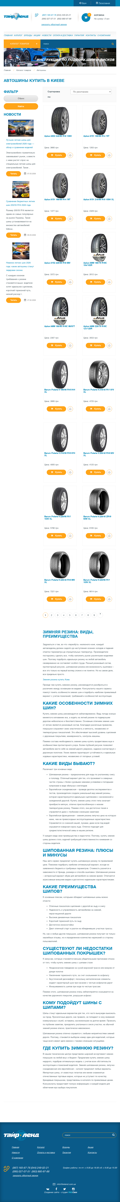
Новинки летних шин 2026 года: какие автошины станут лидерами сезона (20, 266)
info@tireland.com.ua (66, 1184)
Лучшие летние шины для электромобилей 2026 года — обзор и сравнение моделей (20, 144)
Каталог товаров (23, 70)
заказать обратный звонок (54, 24)
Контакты (91, 35)
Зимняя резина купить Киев (56, 679)
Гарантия (79, 35)
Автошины (41, 70)
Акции (37, 35)
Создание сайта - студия (60, 1192)
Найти (21, 106)
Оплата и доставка (63, 35)
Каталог (18, 35)
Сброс (21, 98)
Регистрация (103, 3)
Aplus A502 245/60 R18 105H (58, 136)
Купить (56, 155)
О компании (104, 35)
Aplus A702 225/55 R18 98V (57, 263)
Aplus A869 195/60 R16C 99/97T (59, 326)
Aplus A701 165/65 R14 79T (57, 199)
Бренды (28, 35)
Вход (82, 3)
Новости (46, 35)
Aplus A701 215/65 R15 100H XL (98, 199)
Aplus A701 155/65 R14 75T (96, 136)
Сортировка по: (54, 94)
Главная (8, 35)
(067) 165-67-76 (49, 15)
